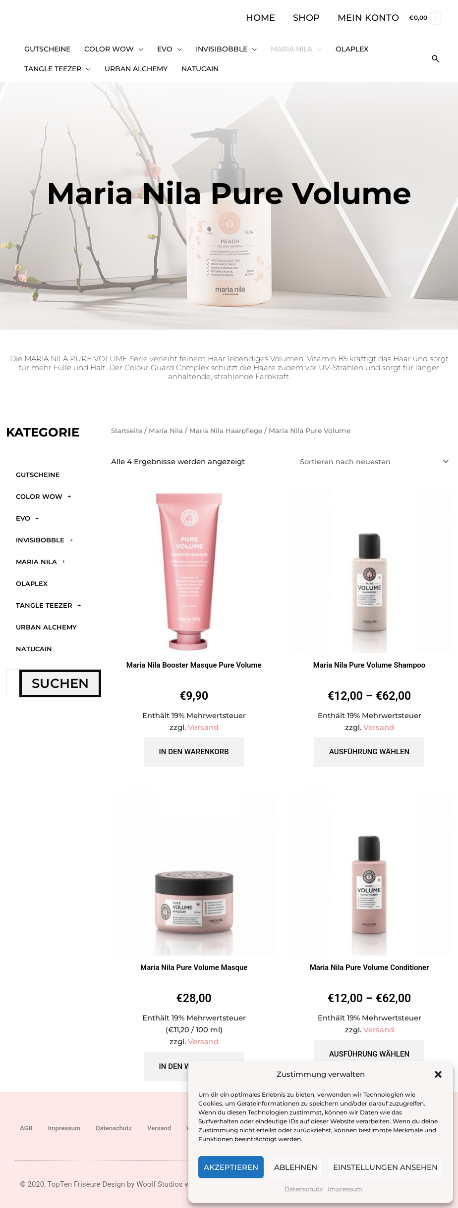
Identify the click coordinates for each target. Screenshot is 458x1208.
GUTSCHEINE (38, 468)
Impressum (345, 1189)
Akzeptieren (231, 1167)
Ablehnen (295, 1167)
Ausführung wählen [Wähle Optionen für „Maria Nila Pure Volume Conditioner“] (369, 1049)
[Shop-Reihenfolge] (370, 455)
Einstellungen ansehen (385, 1167)
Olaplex (32, 576)
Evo (27, 511)
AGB (26, 1123)
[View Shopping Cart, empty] (424, 17)
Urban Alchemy (46, 620)
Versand (203, 721)
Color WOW (43, 490)
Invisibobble (44, 533)
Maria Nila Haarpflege (229, 424)
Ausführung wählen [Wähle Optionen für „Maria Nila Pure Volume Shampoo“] (369, 746)
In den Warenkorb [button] (194, 746)
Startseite (128, 424)
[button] (438, 1074)
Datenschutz (304, 1189)
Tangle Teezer (48, 598)
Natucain (34, 642)
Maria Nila (40, 555)
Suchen (60, 676)
